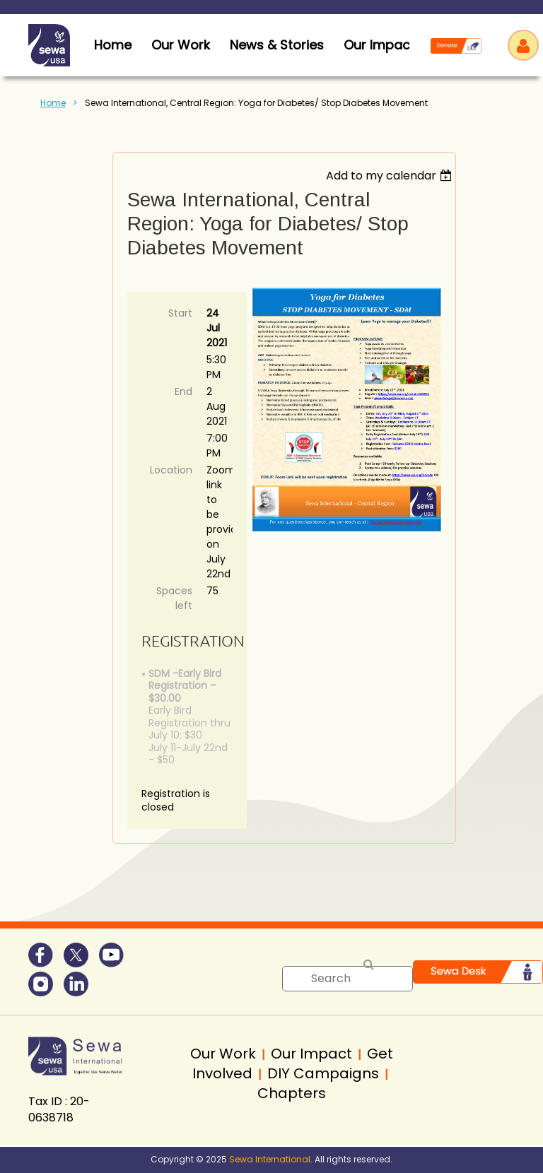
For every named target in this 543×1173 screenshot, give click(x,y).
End (183, 391)
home (113, 45)
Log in (523, 45)
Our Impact (379, 45)
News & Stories (277, 45)
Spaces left (174, 598)
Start (180, 313)
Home (53, 103)
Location (171, 470)
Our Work (180, 45)
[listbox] (390, 175)
